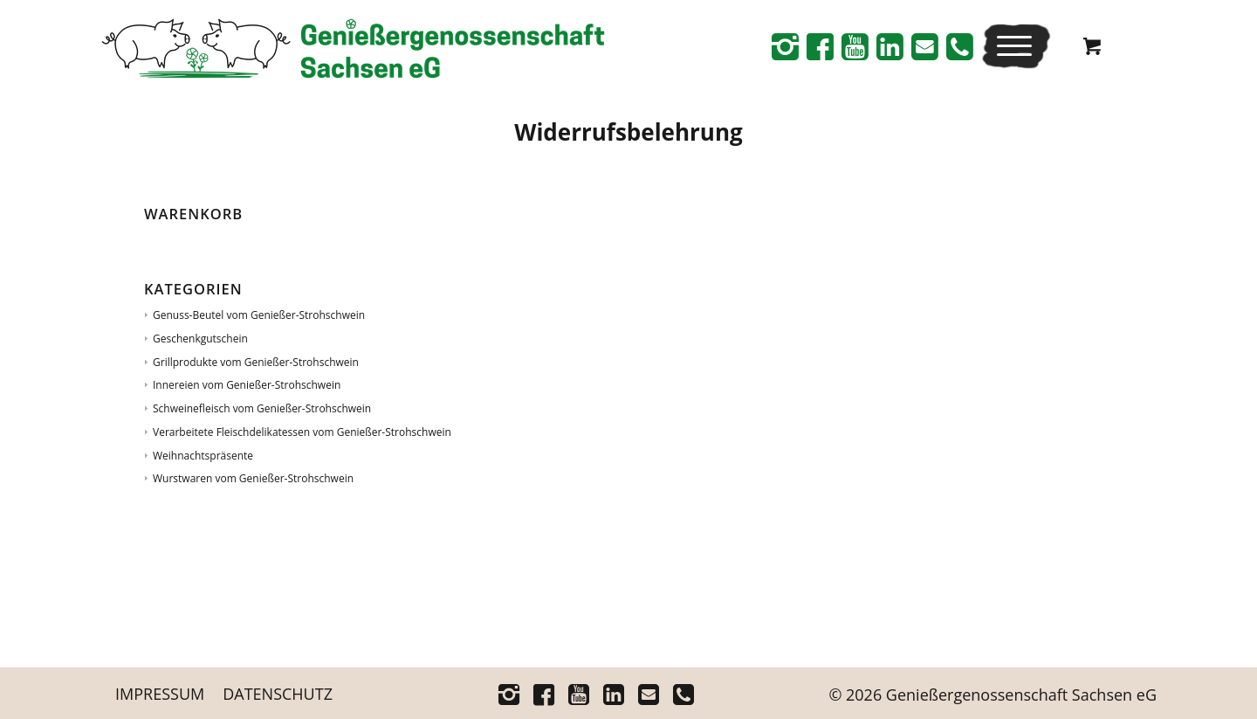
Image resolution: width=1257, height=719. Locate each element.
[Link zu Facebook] (819, 46)
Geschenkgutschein (200, 338)
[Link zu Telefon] (959, 46)
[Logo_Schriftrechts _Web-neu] (352, 52)
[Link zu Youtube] (854, 46)
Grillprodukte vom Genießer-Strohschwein (256, 362)
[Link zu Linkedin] (889, 46)
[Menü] (1010, 46)
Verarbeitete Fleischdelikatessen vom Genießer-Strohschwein (302, 432)
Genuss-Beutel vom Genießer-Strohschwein (259, 315)
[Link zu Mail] (924, 46)
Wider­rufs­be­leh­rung (628, 132)
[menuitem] (1016, 46)
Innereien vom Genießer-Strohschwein (246, 384)
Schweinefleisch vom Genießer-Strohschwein (262, 408)
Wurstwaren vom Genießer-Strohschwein (253, 478)
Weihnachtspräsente (203, 455)
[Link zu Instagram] (784, 46)
